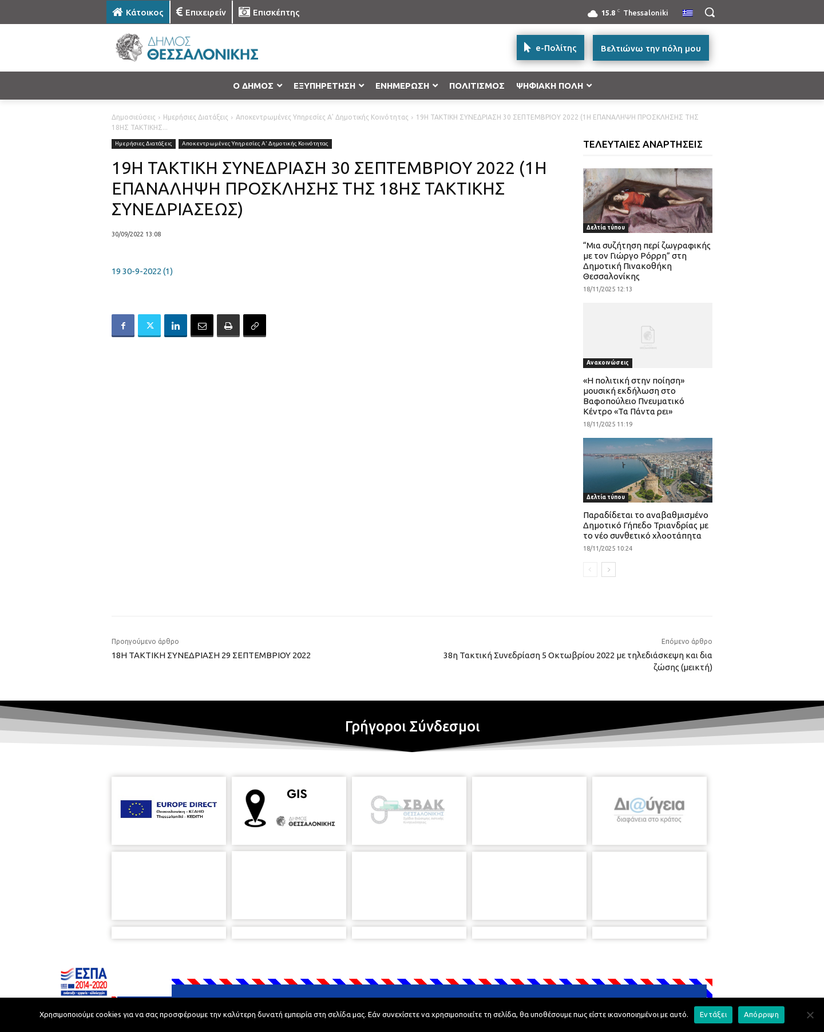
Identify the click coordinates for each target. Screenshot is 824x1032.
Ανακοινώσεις (608, 362)
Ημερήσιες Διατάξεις (195, 117)
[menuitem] (688, 13)
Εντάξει (713, 1014)
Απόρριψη (761, 1014)
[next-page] (608, 569)
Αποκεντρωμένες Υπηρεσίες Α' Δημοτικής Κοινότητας (322, 117)
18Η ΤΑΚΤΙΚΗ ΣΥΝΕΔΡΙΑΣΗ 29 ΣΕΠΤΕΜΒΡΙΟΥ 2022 (211, 655)
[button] (710, 12)
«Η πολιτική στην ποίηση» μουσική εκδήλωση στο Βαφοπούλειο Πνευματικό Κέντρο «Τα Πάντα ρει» (633, 395)
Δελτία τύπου (606, 227)
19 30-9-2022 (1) (142, 271)
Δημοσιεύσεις (134, 117)
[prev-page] (590, 569)
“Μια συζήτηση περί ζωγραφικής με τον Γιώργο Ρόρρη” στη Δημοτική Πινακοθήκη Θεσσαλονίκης (647, 260)
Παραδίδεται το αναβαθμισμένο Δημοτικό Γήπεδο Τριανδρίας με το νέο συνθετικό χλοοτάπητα (645, 525)
